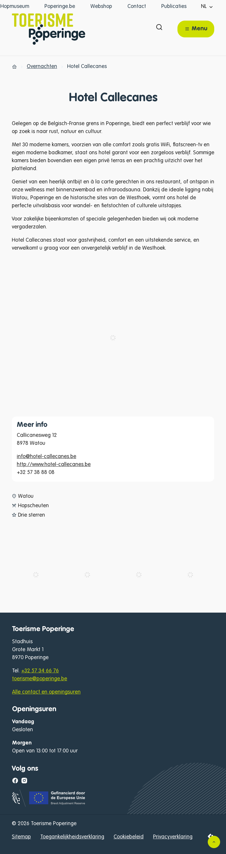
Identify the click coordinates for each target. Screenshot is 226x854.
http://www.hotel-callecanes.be (54, 464)
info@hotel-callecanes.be (46, 456)
